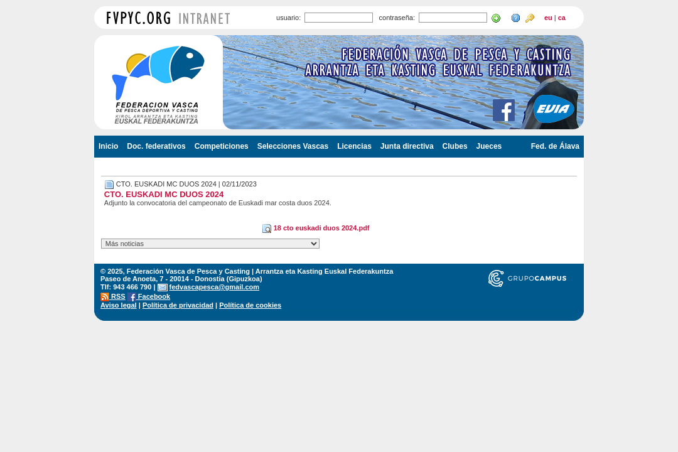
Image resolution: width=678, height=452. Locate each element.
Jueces (489, 146)
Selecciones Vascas (292, 146)
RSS (113, 296)
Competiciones (222, 146)
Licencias (354, 146)
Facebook (148, 296)
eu (548, 17)
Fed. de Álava (555, 146)
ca (562, 17)
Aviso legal (118, 305)
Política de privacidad (178, 305)
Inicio (108, 146)
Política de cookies (250, 305)
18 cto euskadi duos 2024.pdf (316, 228)
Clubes (455, 146)
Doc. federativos (156, 146)
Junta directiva (407, 146)
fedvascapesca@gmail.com (214, 287)
